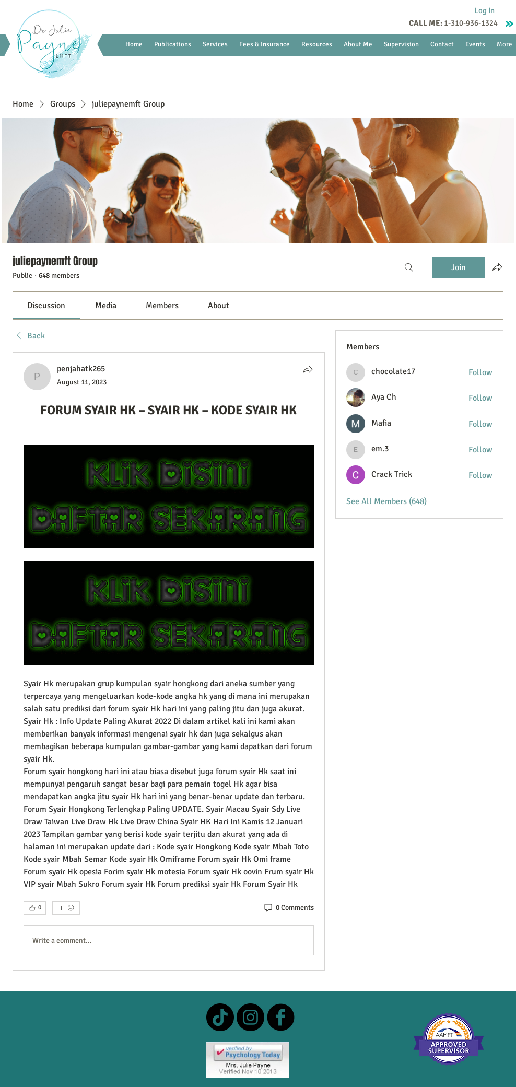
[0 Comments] (288, 908)
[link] (46, 305)
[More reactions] (66, 908)
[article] (169, 661)
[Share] (307, 369)
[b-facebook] (281, 1017)
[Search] (409, 267)
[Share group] (497, 267)
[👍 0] (35, 908)
